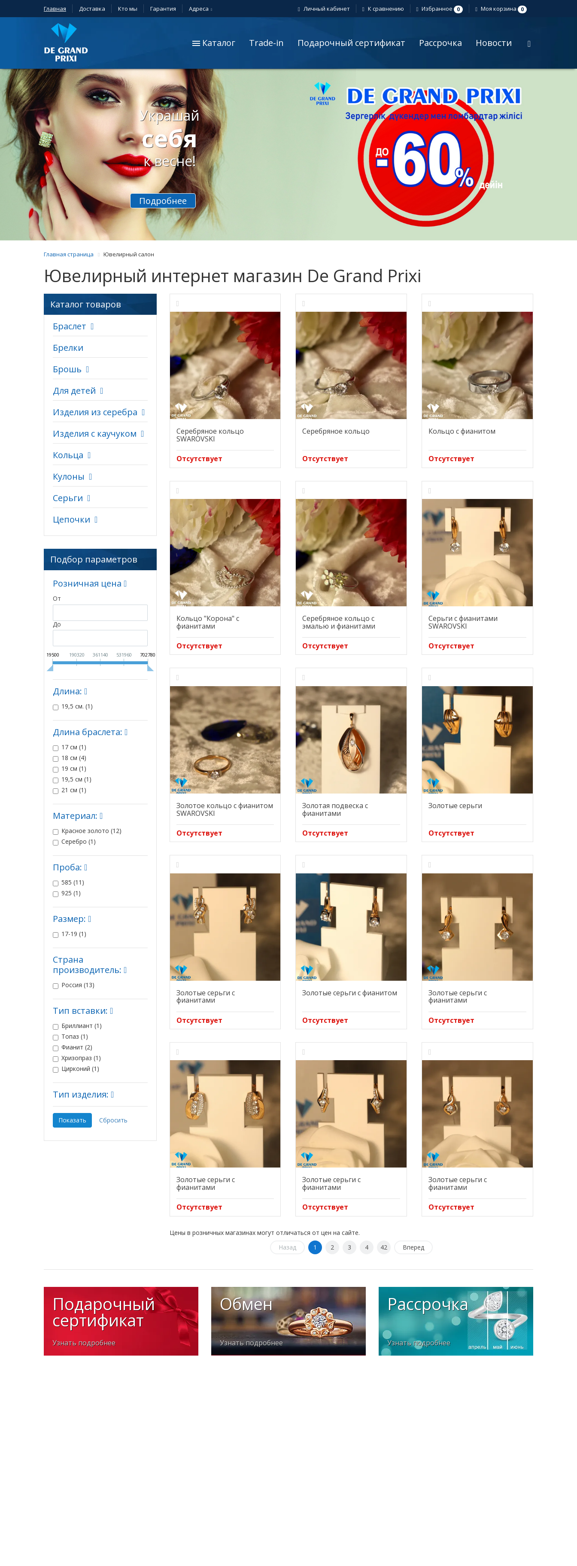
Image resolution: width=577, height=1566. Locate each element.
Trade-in (266, 43)
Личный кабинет (325, 8)
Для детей (74, 390)
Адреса (200, 8)
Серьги (68, 498)
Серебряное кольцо (336, 431)
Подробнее (163, 201)
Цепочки (71, 519)
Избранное (441, 8)
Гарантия (163, 8)
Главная (55, 8)
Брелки (68, 347)
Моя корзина (502, 8)
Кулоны (69, 476)
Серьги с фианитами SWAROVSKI (463, 622)
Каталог (213, 43)
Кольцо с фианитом (461, 431)
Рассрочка (440, 43)
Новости (494, 43)
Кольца (68, 455)
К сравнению (384, 8)
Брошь (67, 369)
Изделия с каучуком (95, 433)
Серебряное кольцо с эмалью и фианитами (338, 622)
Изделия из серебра (95, 412)
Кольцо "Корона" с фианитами (207, 622)
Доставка (92, 8)
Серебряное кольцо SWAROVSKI (210, 435)
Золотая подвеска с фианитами (335, 809)
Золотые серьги (455, 805)
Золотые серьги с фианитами (205, 996)
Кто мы (127, 8)
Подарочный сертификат (351, 43)
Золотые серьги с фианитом (349, 992)
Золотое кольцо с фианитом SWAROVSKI (224, 809)
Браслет (69, 326)
